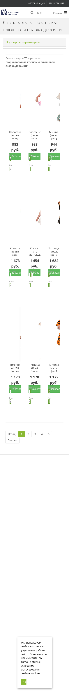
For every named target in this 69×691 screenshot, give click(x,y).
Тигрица (54, 368)
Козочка (15, 251)
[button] (34, 42)
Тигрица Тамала (54, 251)
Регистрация (56, 3)
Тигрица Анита (15, 368)
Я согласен (24, 681)
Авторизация (36, 3)
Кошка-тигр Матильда (34, 251)
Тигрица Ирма (34, 368)
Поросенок (15, 135)
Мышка (54, 135)
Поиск (36, 13)
